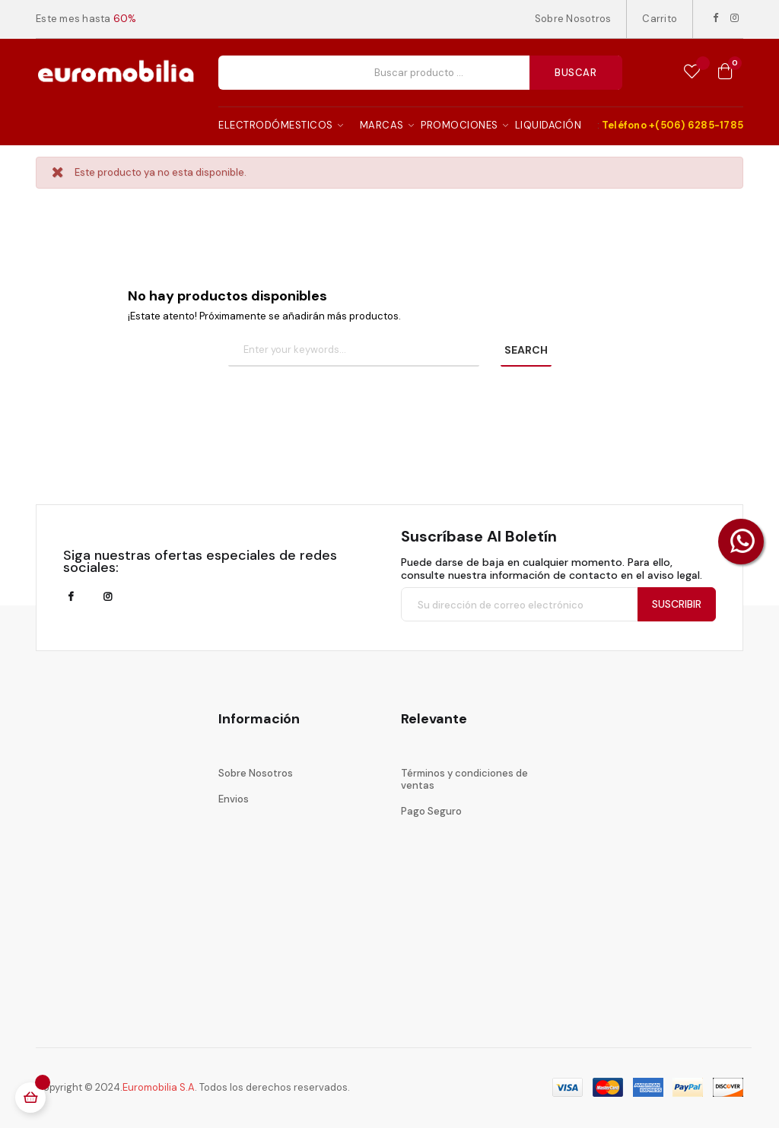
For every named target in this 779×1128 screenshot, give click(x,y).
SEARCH (526, 350)
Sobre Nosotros (573, 18)
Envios (233, 799)
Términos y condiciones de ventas (464, 779)
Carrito (659, 18)
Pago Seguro (431, 811)
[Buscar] (353, 351)
